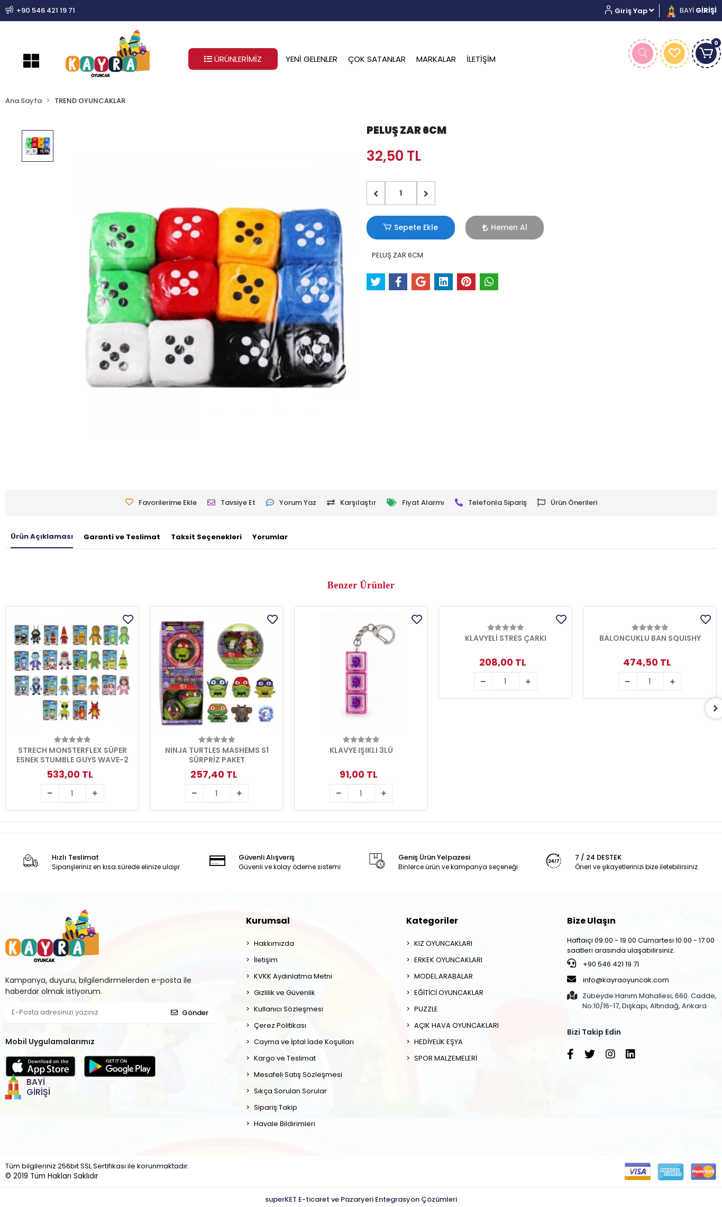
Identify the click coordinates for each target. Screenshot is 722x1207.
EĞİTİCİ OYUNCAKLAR (448, 993)
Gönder (189, 1013)
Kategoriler (432, 921)
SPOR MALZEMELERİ (445, 1058)
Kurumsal (268, 921)
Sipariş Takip (275, 1107)
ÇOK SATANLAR (377, 59)
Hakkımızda (274, 943)
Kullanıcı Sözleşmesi (288, 1009)
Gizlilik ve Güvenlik (284, 993)
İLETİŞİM (481, 59)
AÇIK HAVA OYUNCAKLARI (456, 1025)
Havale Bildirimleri (284, 1124)
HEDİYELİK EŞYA (438, 1042)
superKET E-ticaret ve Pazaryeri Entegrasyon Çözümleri (361, 1199)
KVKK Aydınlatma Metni (293, 976)
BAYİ (691, 10)
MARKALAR (436, 59)
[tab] (42, 537)
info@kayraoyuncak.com (618, 979)
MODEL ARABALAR (443, 976)
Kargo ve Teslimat (285, 1058)
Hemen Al (475, 227)
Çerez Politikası (280, 1025)
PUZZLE (426, 1009)
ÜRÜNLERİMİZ (233, 59)
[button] (633, 11)
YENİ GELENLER (311, 59)
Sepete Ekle (400, 227)
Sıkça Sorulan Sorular (290, 1091)
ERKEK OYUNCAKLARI (448, 960)
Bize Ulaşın (591, 921)
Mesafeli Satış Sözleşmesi (298, 1075)
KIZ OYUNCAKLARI (443, 943)
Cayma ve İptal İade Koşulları (304, 1042)
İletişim (266, 960)
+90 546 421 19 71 (603, 964)
